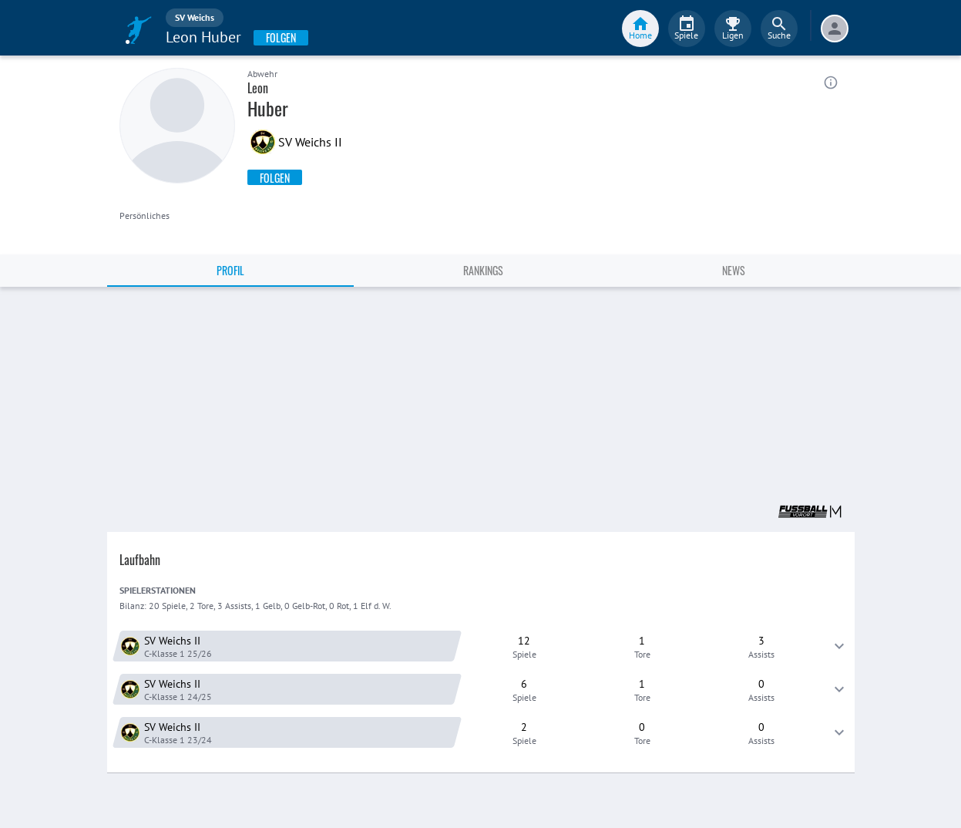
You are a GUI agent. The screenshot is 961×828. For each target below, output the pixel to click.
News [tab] (733, 270)
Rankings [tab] (483, 270)
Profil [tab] (230, 270)
